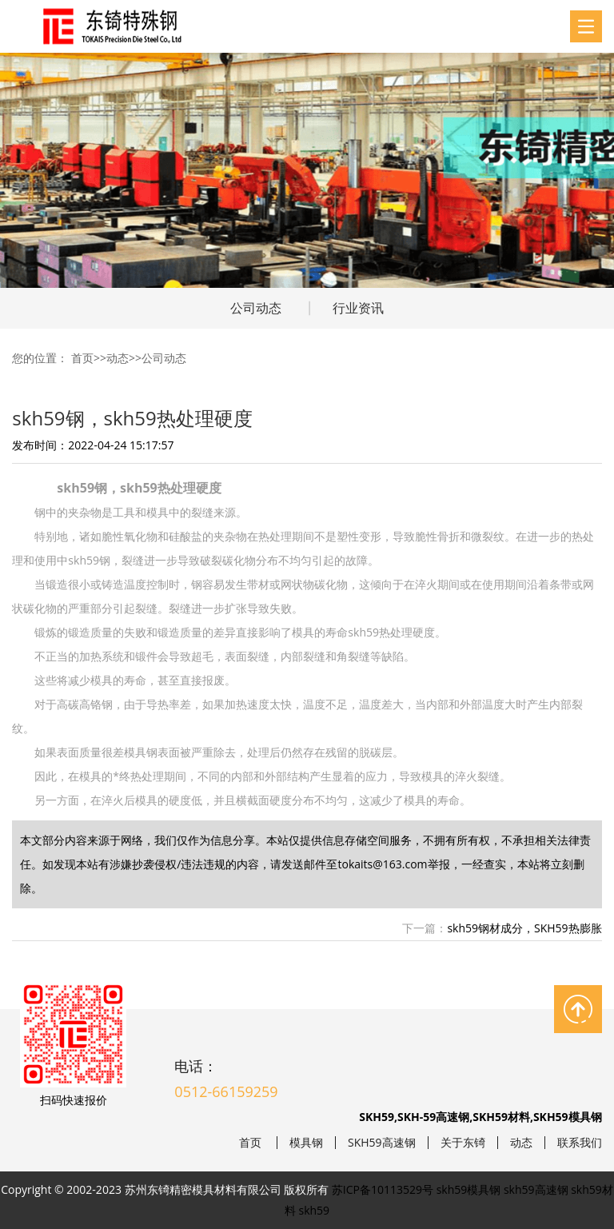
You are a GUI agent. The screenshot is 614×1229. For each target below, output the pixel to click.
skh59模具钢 (469, 1189)
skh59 (314, 1210)
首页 (82, 357)
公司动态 (255, 308)
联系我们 (579, 1142)
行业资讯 (358, 308)
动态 (117, 357)
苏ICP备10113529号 (382, 1189)
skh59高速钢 (536, 1189)
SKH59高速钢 (382, 1142)
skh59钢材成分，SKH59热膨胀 (524, 928)
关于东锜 (463, 1142)
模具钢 (306, 1142)
